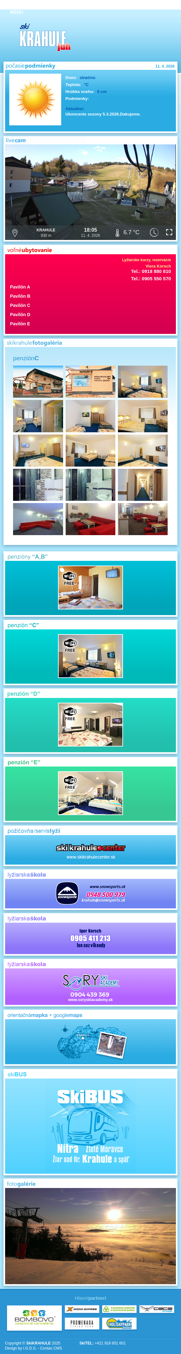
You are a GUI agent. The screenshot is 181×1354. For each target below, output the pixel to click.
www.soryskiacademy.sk (90, 987)
